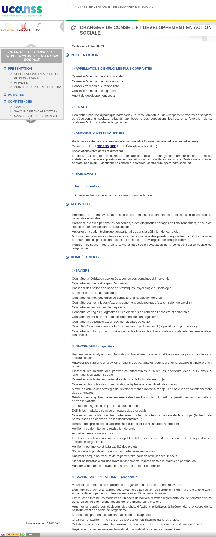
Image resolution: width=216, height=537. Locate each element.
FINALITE (21, 82)
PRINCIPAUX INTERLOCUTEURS (38, 87)
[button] (23, 26)
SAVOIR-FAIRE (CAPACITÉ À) (35, 111)
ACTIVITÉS (16, 95)
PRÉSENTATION (20, 68)
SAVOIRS (21, 107)
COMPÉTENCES (20, 101)
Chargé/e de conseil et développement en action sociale (32, 56)
